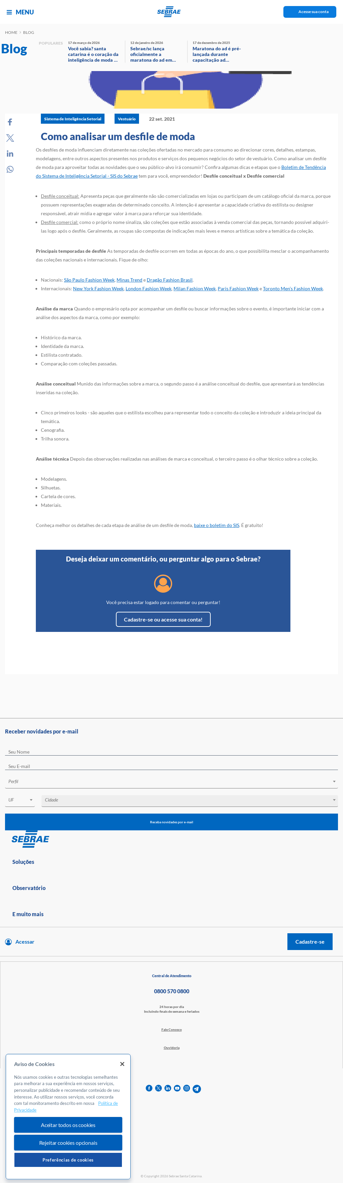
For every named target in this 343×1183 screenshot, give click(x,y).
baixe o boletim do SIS (216, 525)
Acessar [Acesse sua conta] (25, 941)
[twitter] (158, 1089)
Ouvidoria (172, 1048)
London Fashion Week (149, 288)
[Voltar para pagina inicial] (171, 839)
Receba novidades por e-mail (171, 822)
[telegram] (197, 1089)
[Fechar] (122, 1064)
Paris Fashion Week (238, 288)
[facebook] (149, 1089)
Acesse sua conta (313, 11)
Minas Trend (129, 280)
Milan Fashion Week (195, 288)
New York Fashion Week (98, 288)
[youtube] (177, 1089)
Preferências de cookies (68, 1160)
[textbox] (174, 781)
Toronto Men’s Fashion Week (293, 288)
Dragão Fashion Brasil (170, 280)
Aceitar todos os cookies (68, 1125)
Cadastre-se (310, 941)
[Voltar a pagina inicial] (171, 11)
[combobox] (171, 782)
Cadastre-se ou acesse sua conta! (163, 619)
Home (11, 32)
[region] (68, 1117)
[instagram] (186, 1089)
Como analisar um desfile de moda (118, 136)
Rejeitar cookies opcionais (68, 1142)
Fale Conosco (171, 1029)
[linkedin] (167, 1089)
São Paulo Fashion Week (89, 280)
